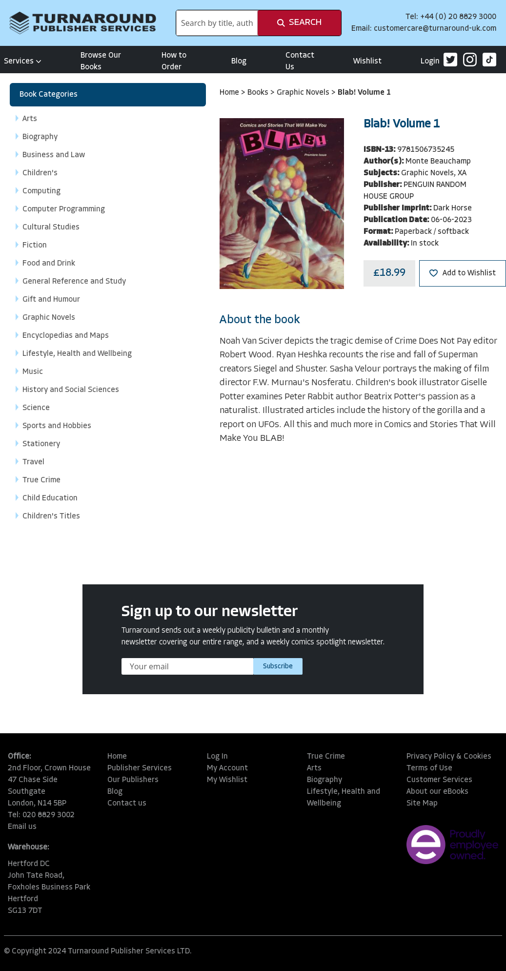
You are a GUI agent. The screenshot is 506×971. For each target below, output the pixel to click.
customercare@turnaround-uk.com (435, 29)
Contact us (126, 803)
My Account (227, 768)
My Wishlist (227, 780)
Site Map (422, 803)
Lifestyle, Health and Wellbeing (343, 797)
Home (230, 93)
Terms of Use (429, 768)
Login (430, 61)
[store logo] (83, 23)
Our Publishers (133, 780)
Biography (324, 780)
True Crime (326, 757)
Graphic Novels (304, 93)
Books (258, 93)
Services (22, 61)
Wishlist (367, 61)
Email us (22, 827)
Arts (314, 768)
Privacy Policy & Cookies (448, 757)
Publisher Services (139, 768)
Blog (238, 61)
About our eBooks (437, 792)
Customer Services (439, 780)
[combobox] (217, 23)
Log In (217, 757)
